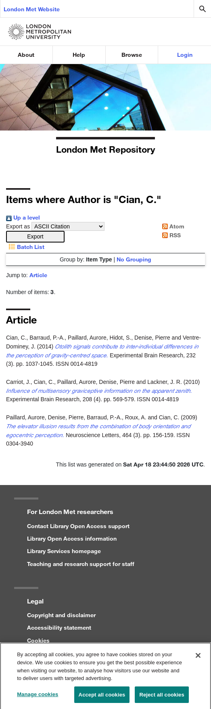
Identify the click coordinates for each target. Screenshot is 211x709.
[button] (35, 237)
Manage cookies (37, 696)
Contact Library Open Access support (78, 525)
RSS (170, 235)
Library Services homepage (64, 550)
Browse (131, 54)
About (26, 54)
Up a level (23, 217)
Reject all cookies (161, 697)
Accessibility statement (59, 627)
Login (184, 54)
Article (38, 275)
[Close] (198, 658)
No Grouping (134, 259)
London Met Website (32, 9)
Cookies (38, 640)
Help (79, 54)
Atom (171, 226)
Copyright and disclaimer (61, 615)
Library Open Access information (72, 538)
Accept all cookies (102, 697)
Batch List (25, 246)
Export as (18, 226)
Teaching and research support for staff (80, 563)
